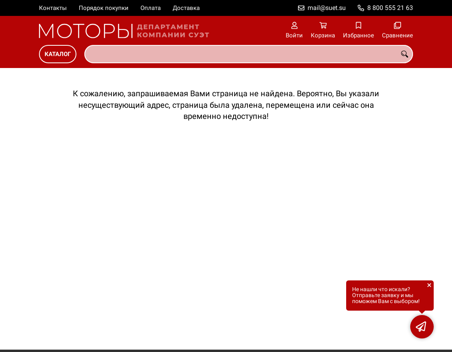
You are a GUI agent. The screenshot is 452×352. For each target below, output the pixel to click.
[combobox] (248, 54)
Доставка (186, 8)
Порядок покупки (104, 8)
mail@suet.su (327, 8)
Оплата (150, 8)
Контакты (53, 8)
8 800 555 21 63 (390, 8)
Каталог (58, 54)
